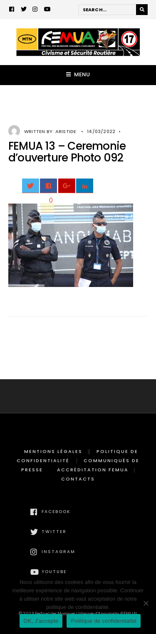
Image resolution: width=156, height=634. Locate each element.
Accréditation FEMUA (93, 469)
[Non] (145, 603)
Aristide (66, 131)
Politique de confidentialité (103, 621)
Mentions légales (53, 451)
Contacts (78, 479)
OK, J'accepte (41, 621)
